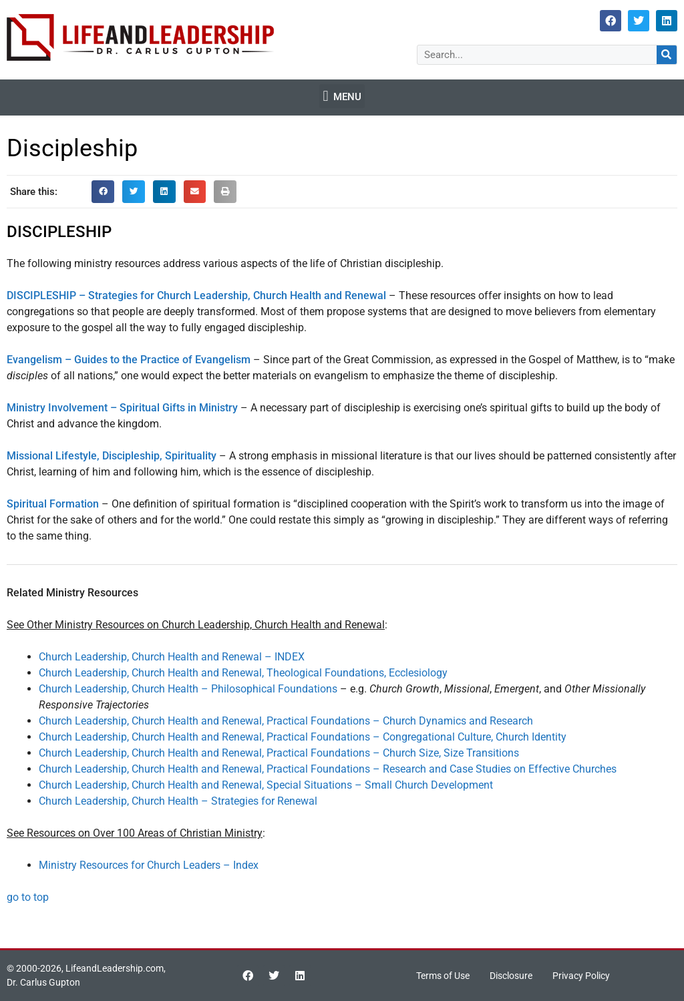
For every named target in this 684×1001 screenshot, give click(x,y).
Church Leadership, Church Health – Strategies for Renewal (178, 801)
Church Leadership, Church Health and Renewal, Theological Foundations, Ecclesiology (243, 672)
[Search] (667, 54)
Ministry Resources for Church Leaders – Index (149, 865)
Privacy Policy (581, 975)
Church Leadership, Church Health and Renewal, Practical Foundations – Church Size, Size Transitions (279, 753)
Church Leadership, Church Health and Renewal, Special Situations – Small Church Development (266, 785)
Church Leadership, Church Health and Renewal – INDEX (172, 656)
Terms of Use (443, 975)
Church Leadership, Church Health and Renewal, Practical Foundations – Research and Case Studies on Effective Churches (328, 769)
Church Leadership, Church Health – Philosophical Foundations (188, 688)
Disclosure (511, 975)
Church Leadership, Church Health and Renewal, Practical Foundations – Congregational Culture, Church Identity (302, 737)
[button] (342, 96)
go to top (28, 897)
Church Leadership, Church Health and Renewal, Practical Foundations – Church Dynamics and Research (286, 721)
